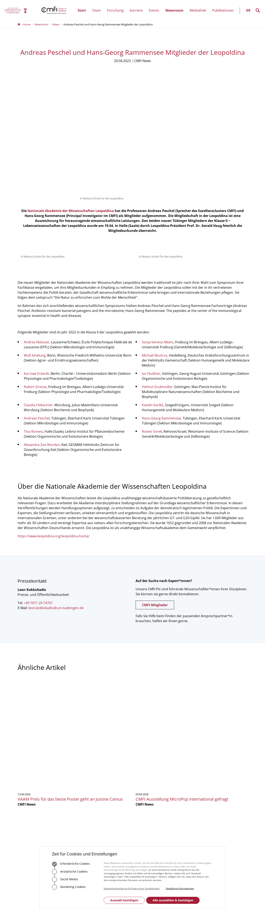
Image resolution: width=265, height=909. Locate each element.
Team (98, 10)
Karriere (138, 10)
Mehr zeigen (133, 701)
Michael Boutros (154, 243)
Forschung (117, 10)
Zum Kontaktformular (98, 779)
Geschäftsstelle (145, 753)
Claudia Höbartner (38, 293)
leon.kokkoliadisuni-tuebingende (56, 496)
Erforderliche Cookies (71, 864)
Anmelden (208, 775)
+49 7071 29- (88, 765)
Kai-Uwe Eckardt (36, 262)
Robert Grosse (35, 275)
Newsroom (176, 10)
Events (155, 10)
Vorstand (141, 765)
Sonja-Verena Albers (157, 230)
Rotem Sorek (152, 319)
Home (26, 24)
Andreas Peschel (37, 306)
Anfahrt (88, 792)
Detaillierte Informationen (180, 888)
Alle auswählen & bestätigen (173, 900)
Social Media (65, 879)
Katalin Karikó (152, 293)
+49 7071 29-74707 (38, 491)
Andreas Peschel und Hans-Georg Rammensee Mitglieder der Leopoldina (108, 24)
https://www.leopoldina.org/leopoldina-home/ (53, 424)
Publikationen (223, 10)
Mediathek (198, 10)
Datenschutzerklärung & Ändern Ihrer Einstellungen (132, 888)
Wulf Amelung (35, 243)
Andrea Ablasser (36, 230)
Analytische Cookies (70, 871)
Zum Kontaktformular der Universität (31, 777)
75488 (100, 765)
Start (82, 10)
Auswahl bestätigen (124, 900)
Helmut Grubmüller (157, 275)
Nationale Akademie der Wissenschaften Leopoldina (71, 99)
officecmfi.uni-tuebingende (103, 769)
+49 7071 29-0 (30, 771)
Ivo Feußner (151, 262)
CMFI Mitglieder (155, 493)
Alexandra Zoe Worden (42, 333)
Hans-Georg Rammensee (161, 306)
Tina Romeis (33, 319)
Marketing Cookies (69, 887)
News (55, 24)
